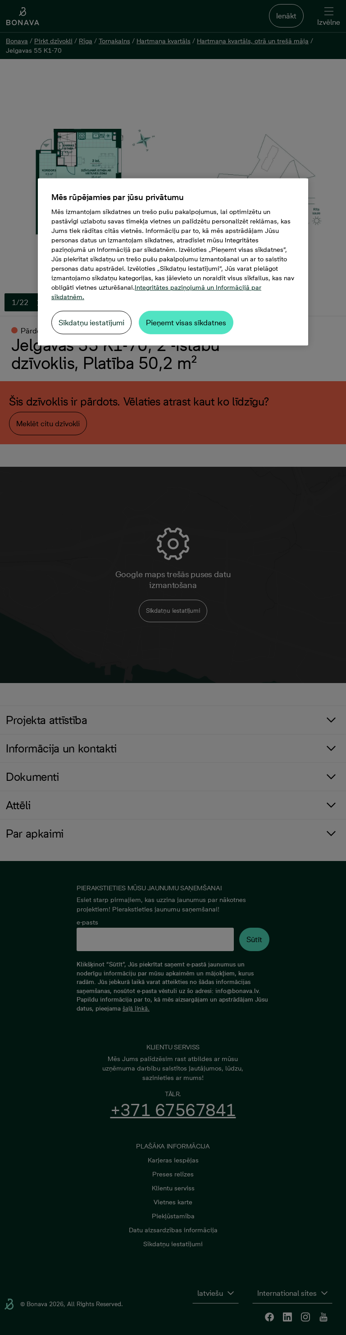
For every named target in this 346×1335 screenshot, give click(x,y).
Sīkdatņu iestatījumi (91, 322)
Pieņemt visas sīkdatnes (186, 322)
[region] (173, 262)
